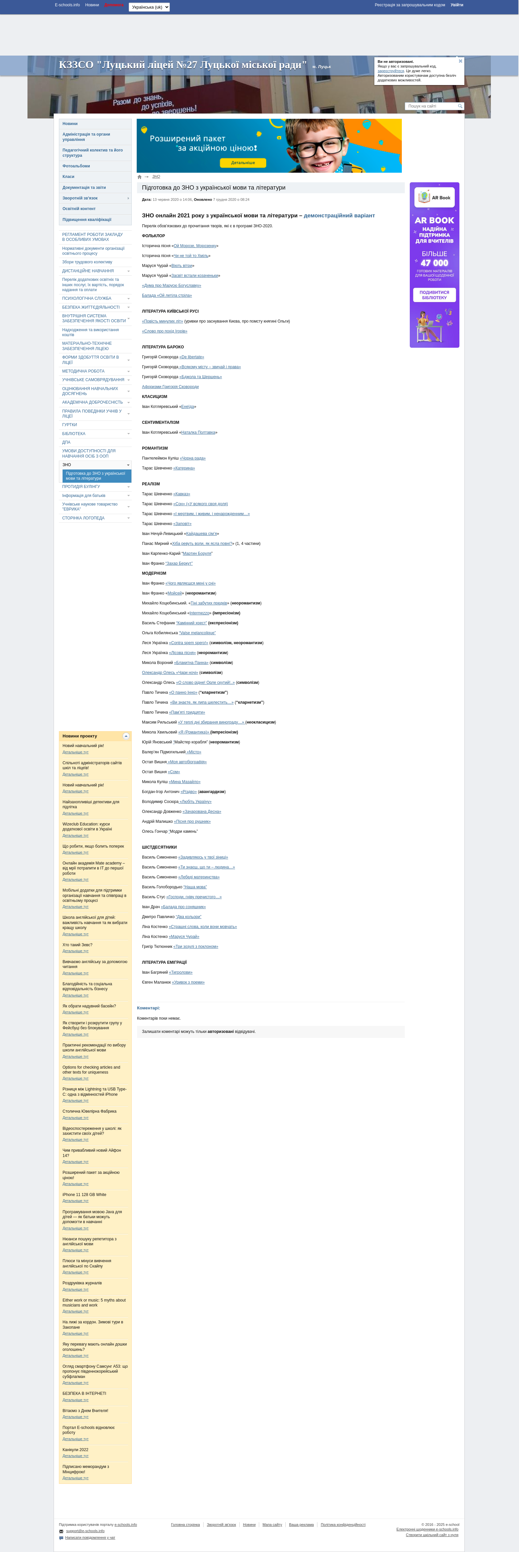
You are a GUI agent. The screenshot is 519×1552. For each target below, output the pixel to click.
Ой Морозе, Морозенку (195, 246)
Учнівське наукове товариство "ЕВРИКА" (90, 506)
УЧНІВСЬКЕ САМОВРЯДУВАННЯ (93, 379)
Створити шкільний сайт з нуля (432, 1535)
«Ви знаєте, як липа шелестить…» (202, 702)
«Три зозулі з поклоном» (195, 946)
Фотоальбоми (76, 166)
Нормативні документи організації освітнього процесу (93, 251)
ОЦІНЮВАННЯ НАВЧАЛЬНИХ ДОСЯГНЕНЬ (90, 391)
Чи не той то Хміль (191, 255)
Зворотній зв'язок (80, 198)
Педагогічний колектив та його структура (93, 152)
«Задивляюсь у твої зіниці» (203, 857)
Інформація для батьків (83, 495)
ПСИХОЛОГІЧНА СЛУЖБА (86, 298)
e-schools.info (126, 1525)
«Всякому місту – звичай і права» (209, 367)
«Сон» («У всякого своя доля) (200, 504)
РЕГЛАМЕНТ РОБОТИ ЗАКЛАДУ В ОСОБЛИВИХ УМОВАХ (92, 237)
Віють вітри (181, 265)
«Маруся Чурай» (184, 936)
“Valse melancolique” (197, 633)
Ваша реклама (301, 1525)
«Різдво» (188, 791)
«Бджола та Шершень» (200, 377)
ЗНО (67, 465)
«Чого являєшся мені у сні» (190, 583)
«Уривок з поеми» (188, 982)
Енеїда (187, 406)
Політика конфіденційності (343, 1525)
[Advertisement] (259, 34)
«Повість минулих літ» (162, 321)
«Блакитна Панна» (191, 662)
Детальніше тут (76, 752)
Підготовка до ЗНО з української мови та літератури (95, 476)
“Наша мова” (195, 887)
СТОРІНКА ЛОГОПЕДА (83, 518)
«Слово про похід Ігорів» (164, 331)
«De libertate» (191, 357)
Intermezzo (199, 613)
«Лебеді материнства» (199, 877)
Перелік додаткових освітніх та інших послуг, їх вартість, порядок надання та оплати (93, 284)
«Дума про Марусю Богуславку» (171, 285)
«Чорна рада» (193, 458)
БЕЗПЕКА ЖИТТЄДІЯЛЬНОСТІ (91, 307)
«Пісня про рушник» (192, 821)
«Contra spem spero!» (189, 643)
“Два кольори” (188, 916)
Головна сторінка (185, 1525)
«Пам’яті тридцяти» (187, 712)
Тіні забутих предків (209, 603)
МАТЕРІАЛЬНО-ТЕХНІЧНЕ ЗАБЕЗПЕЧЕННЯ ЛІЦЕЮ (87, 346)
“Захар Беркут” (179, 563)
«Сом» (174, 772)
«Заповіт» (182, 523)
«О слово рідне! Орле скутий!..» (205, 682)
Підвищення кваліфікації (87, 219)
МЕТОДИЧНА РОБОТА (83, 371)
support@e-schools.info (85, 1531)
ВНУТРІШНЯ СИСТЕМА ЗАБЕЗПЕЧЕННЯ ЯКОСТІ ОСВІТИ (94, 318)
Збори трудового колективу (87, 262)
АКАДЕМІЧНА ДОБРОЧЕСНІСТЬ (92, 402)
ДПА (66, 442)
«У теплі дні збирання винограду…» (211, 722)
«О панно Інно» (183, 692)
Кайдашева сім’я (201, 533)
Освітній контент (79, 208)
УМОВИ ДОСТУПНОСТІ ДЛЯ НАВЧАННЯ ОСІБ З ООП (89, 453)
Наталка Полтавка (198, 432)
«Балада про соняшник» (183, 907)
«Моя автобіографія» (187, 762)
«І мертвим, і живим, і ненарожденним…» (211, 513)
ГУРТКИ (69, 424)
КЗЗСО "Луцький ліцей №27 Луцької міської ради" (183, 64)
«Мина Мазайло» (185, 781)
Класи (68, 176)
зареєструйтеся (391, 71)
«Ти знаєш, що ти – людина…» (206, 867)
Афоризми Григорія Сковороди (170, 386)
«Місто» (193, 752)
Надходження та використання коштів (90, 332)
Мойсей (174, 593)
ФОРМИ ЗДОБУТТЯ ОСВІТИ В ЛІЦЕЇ (90, 360)
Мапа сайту (272, 1525)
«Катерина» (184, 468)
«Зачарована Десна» (201, 811)
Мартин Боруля (197, 553)
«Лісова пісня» (182, 652)
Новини (70, 123)
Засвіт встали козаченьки (194, 275)
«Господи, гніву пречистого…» (193, 897)
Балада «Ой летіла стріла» (167, 295)
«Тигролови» (181, 972)
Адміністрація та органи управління (86, 137)
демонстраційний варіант (339, 215)
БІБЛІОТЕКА (73, 433)
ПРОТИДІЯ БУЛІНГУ (81, 486)
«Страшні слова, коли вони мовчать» (203, 926)
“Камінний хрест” (191, 623)
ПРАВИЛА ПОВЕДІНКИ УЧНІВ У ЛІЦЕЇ (91, 414)
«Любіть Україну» (195, 801)
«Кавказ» (181, 494)
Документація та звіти (84, 187)
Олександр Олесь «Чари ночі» (170, 672)
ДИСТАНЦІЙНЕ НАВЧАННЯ (88, 271)
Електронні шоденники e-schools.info (427, 1529)
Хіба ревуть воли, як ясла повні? (202, 543)
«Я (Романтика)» (194, 732)
